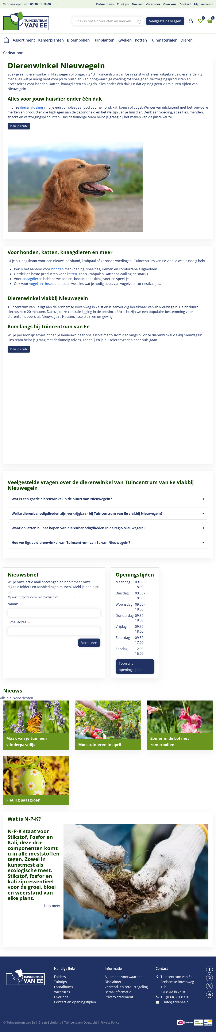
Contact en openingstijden (75, 1002)
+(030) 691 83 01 (177, 997)
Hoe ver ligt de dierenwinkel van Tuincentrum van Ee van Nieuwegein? (71, 542)
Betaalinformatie (118, 992)
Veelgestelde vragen (165, 21)
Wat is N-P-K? (24, 818)
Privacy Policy (109, 1022)
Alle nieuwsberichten (16, 698)
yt (209, 994)
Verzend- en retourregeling (126, 987)
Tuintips (60, 981)
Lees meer (52, 905)
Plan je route (19, 126)
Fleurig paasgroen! (24, 800)
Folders (60, 976)
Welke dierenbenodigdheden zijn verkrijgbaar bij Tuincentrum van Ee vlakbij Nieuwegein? (87, 513)
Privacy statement (119, 997)
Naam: (13, 604)
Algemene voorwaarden (124, 976)
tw (209, 986)
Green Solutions (49, 1022)
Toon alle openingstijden (131, 666)
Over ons (61, 997)
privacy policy (66, 596)
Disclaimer (113, 981)
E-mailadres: (19, 622)
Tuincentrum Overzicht (80, 1022)
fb (209, 969)
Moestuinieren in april (99, 744)
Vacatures (62, 992)
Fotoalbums (63, 987)
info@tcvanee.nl (176, 1002)
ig (209, 977)
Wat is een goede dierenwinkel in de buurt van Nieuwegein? (62, 499)
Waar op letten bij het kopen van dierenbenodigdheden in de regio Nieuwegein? (78, 528)
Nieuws (12, 690)
